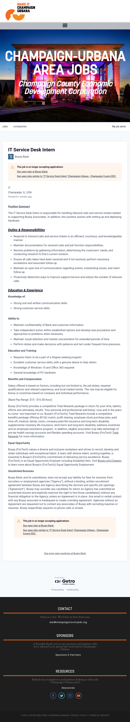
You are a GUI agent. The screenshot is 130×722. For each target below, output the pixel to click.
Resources (68, 688)
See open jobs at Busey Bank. (32, 171)
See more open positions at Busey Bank (65, 553)
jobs (5, 126)
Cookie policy (73, 590)
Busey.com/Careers (110, 460)
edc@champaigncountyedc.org (68, 622)
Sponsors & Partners (68, 655)
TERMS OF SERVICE (99, 715)
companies (20, 126)
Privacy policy (57, 590)
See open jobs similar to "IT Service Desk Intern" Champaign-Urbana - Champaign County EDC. (66, 176)
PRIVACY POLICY (79, 715)
